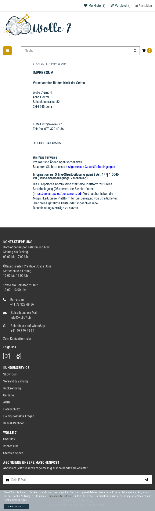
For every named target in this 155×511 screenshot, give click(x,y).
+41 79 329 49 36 (22, 304)
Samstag (22, 285)
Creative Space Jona (37, 266)
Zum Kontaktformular (17, 339)
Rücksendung (12, 388)
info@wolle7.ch (21, 318)
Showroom (10, 374)
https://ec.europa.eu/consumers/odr (58, 194)
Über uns (9, 439)
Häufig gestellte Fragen (18, 416)
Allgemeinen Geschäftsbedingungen (91, 167)
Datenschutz (11, 409)
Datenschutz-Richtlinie (61, 496)
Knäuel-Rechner (13, 423)
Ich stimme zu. (16, 506)
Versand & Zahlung (15, 381)
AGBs (6, 402)
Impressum (10, 446)
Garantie (8, 395)
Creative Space (13, 453)
